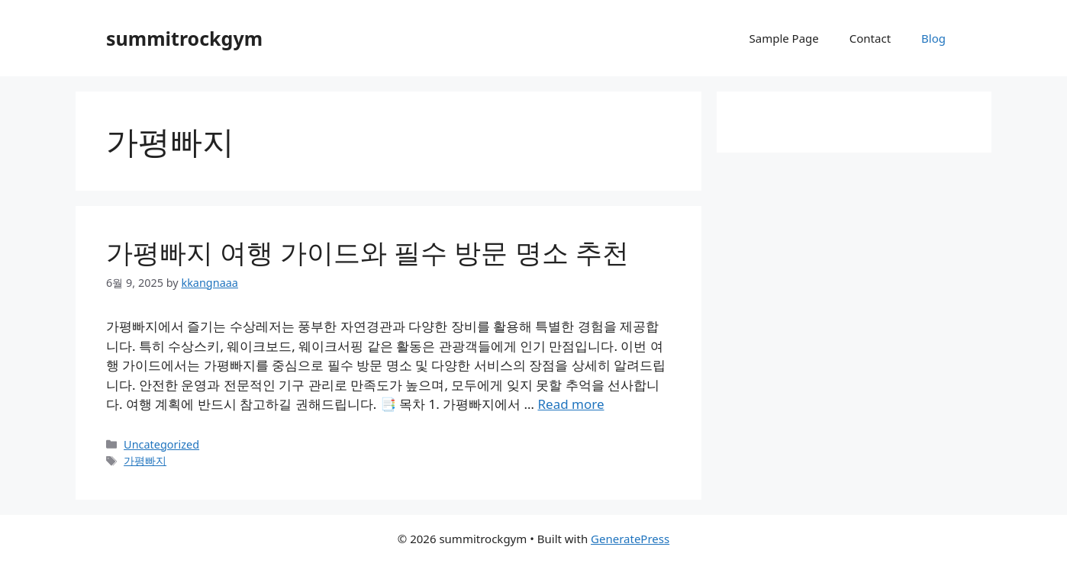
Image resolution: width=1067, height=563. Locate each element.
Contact (870, 38)
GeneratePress (630, 538)
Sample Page (783, 38)
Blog (933, 38)
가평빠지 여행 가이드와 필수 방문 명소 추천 (367, 252)
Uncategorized (161, 444)
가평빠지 (145, 460)
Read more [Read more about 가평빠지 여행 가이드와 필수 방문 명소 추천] (570, 404)
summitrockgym (184, 38)
